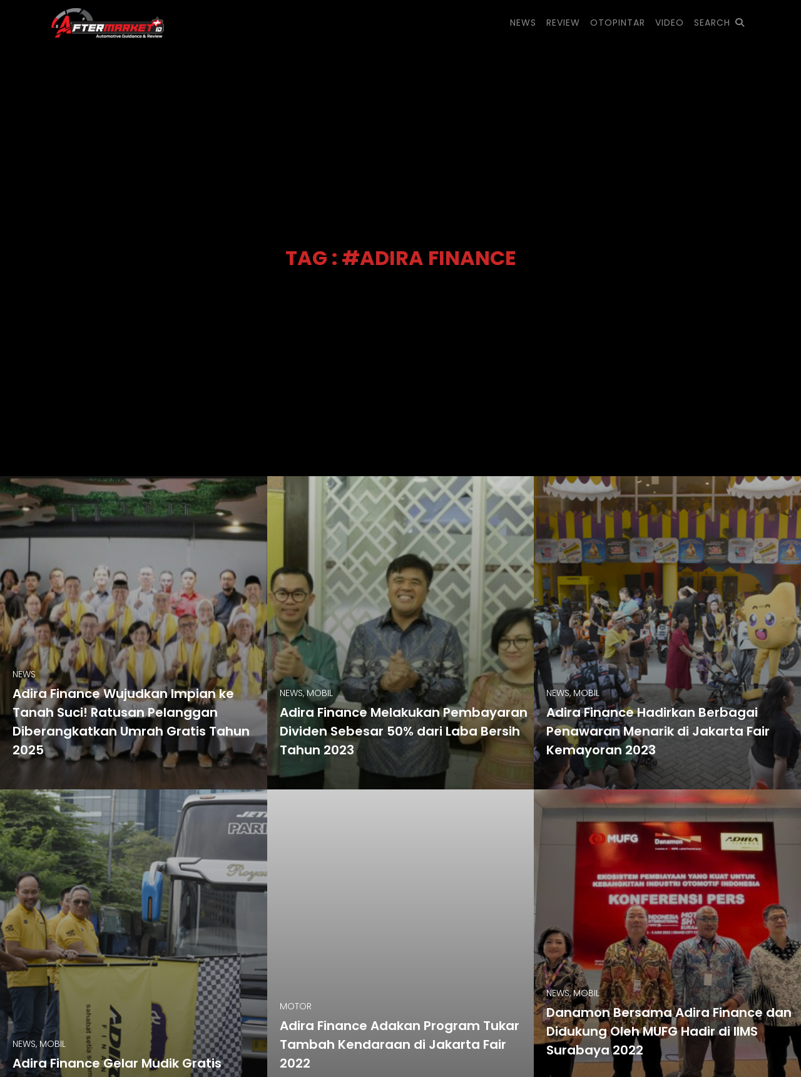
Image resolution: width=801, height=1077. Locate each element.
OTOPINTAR (617, 22)
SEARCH (719, 22)
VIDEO (669, 22)
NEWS (523, 22)
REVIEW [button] (563, 22)
